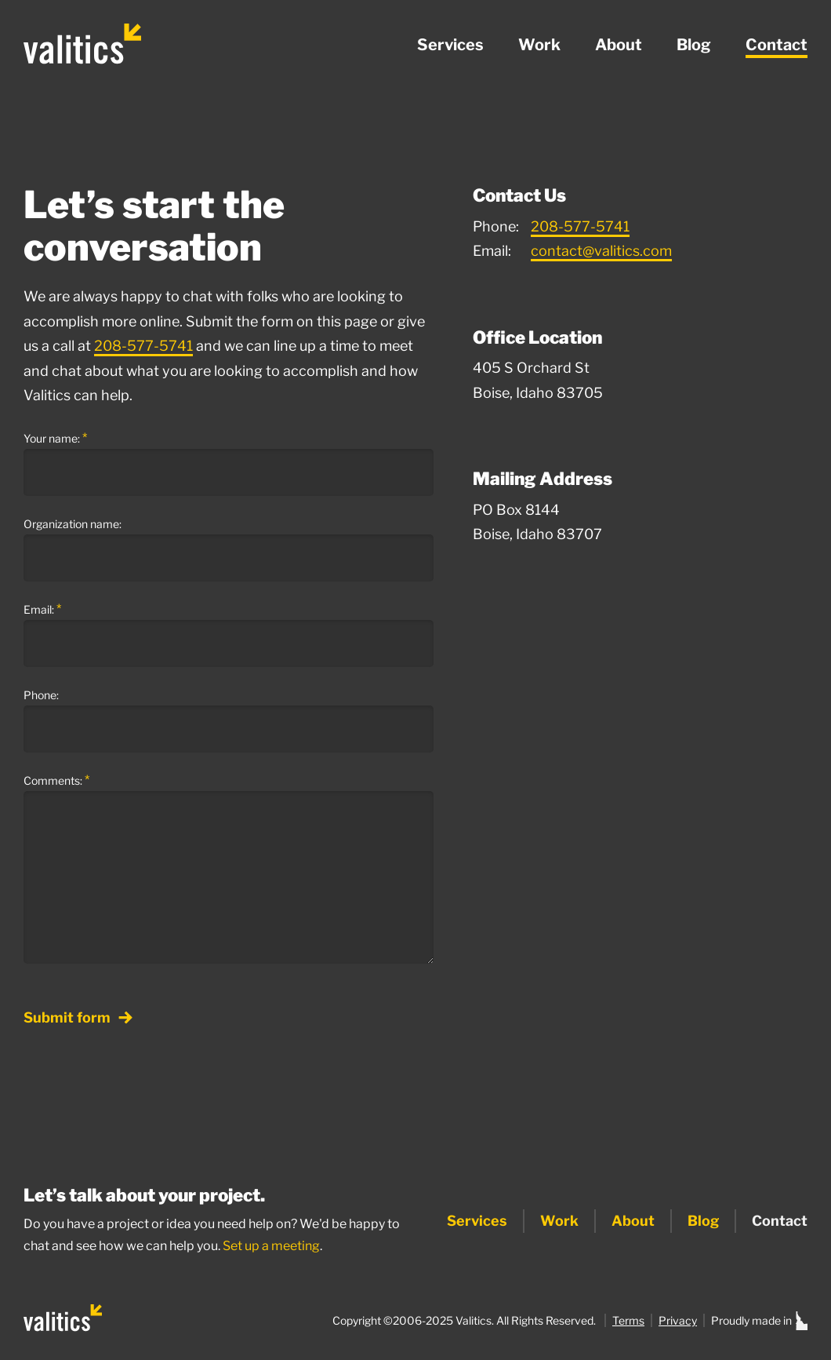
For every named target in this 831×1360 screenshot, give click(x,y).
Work (539, 44)
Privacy (678, 1320)
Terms (628, 1320)
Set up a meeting (271, 1245)
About (618, 44)
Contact (776, 44)
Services (450, 44)
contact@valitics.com (601, 250)
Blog (694, 44)
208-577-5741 (143, 345)
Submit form (78, 1018)
